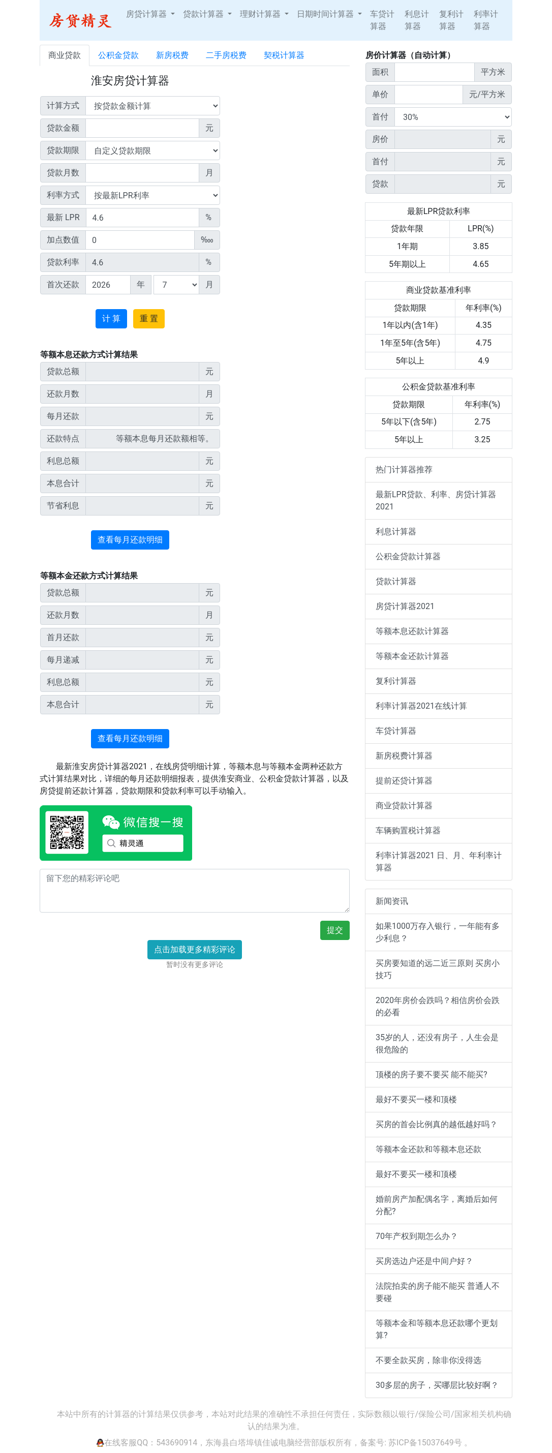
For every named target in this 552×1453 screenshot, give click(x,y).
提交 (335, 930)
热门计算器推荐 (404, 469)
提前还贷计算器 (404, 780)
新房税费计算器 (404, 756)
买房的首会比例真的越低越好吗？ (437, 1124)
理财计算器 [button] (261, 14)
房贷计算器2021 (405, 606)
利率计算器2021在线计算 (421, 706)
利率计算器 (486, 20)
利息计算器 (417, 20)
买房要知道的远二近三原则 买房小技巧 (438, 969)
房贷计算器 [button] (147, 14)
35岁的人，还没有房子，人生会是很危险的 (437, 1043)
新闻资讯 (392, 901)
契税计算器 (284, 55)
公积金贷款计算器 (408, 556)
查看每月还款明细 (130, 539)
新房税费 (172, 55)
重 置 (149, 318)
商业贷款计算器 (404, 805)
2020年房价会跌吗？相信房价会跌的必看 (438, 1006)
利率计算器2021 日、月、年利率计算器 (439, 861)
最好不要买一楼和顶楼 (416, 1099)
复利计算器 (451, 20)
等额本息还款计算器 (412, 631)
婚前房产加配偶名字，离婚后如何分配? (437, 1205)
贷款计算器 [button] (204, 14)
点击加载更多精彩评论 (194, 949)
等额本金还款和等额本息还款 (428, 1149)
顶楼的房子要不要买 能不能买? (431, 1074)
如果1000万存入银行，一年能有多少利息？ (438, 932)
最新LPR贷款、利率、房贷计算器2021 (436, 500)
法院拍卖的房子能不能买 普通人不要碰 (438, 1292)
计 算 (111, 318)
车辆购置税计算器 (408, 830)
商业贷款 (64, 55)
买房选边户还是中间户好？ (424, 1261)
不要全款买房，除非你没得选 (428, 1360)
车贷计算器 (382, 20)
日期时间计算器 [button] (326, 14)
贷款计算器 (396, 581)
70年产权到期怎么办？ (417, 1236)
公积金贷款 (118, 55)
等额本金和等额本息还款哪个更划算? (437, 1329)
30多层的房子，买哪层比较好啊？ (437, 1385)
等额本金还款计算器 (412, 656)
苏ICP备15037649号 (425, 1442)
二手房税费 (226, 55)
